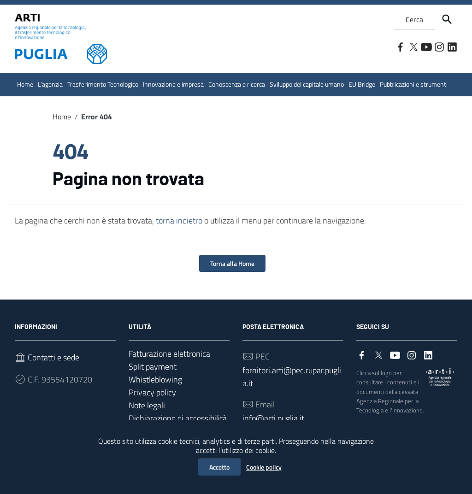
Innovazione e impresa (173, 84)
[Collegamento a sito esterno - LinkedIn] (451, 46)
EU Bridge (361, 84)
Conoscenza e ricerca (236, 84)
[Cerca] (447, 19)
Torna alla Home (232, 263)
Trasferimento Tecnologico (102, 84)
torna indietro (179, 220)
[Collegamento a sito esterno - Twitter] (413, 46)
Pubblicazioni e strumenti (414, 84)
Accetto (219, 467)
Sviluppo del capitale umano (307, 84)
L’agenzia (50, 84)
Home (25, 84)
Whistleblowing (155, 379)
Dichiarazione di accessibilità (178, 418)
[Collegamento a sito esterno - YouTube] (425, 46)
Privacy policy (152, 392)
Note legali (147, 405)
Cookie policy (264, 467)
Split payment (153, 366)
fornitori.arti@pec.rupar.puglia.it (291, 376)
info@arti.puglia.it (273, 418)
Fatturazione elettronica (169, 353)
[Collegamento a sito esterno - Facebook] (400, 46)
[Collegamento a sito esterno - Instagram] (438, 46)
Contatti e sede (53, 357)
